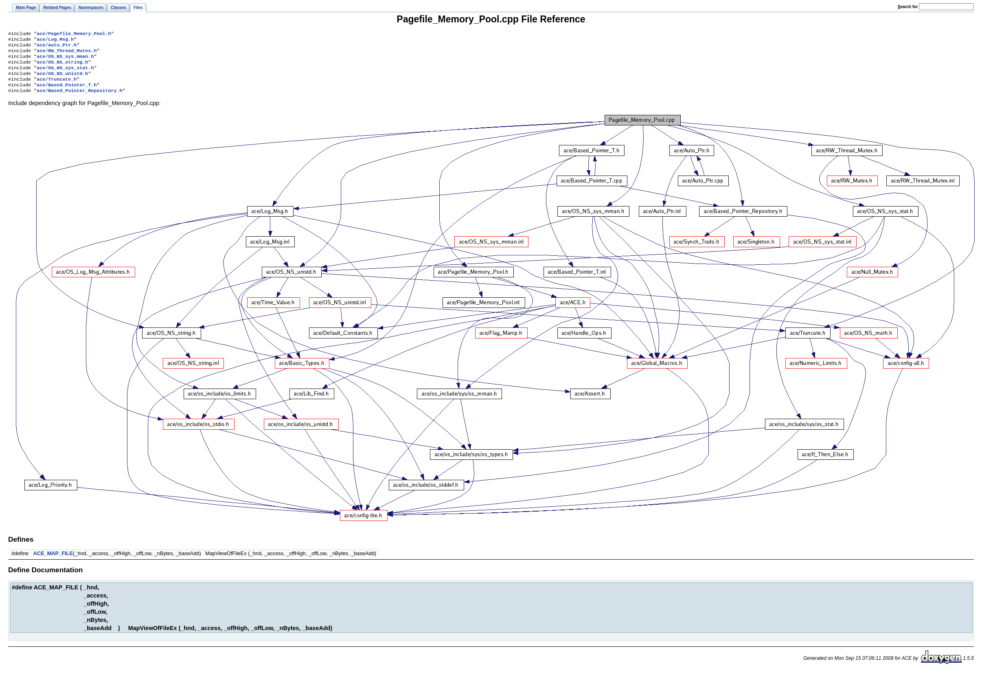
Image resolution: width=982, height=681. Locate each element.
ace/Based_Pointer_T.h (66, 93)
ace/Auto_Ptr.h (57, 47)
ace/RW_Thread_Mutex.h (66, 54)
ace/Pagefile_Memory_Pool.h (74, 34)
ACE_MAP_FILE (53, 562)
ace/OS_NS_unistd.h (62, 80)
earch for (908, 6)
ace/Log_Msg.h (55, 40)
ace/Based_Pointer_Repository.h (79, 99)
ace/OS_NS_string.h (62, 67)
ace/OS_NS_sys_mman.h (65, 60)
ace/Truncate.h (57, 86)
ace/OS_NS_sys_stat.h (65, 73)
